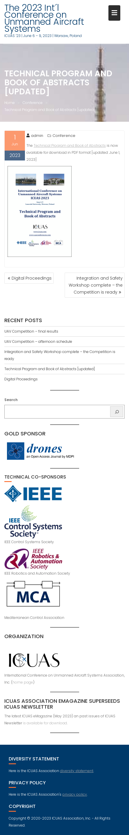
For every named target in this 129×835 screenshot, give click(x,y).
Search (11, 399)
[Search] (116, 411)
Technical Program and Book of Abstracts (70, 145)
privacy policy (74, 794)
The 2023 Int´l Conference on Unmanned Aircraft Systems (44, 18)
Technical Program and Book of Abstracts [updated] (49, 368)
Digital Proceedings (32, 278)
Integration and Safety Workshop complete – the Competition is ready (96, 285)
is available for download (45, 723)
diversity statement (76, 770)
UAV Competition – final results (31, 331)
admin (34, 135)
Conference (63, 135)
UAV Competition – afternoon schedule (38, 341)
